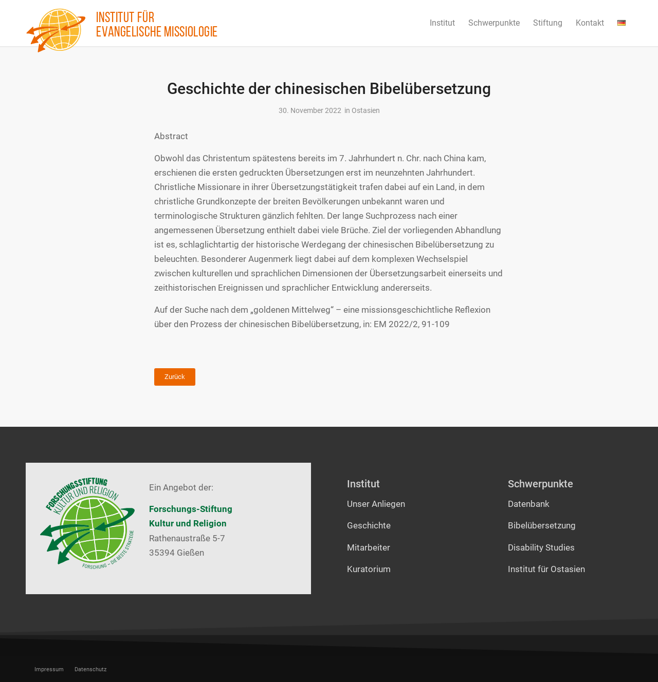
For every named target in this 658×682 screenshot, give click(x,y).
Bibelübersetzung (542, 525)
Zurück (174, 377)
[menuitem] (442, 23)
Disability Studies (541, 547)
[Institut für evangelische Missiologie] (56, 30)
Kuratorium (369, 569)
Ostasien (366, 110)
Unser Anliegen (376, 504)
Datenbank (529, 504)
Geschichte (369, 525)
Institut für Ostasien (546, 569)
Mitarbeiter (368, 547)
